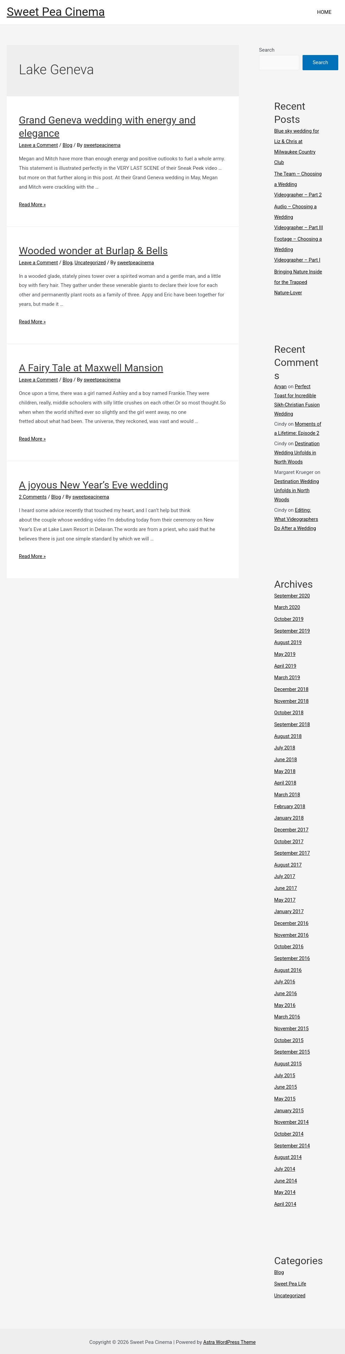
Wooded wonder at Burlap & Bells (93, 250)
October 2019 (289, 634)
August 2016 (288, 976)
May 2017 (285, 907)
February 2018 (290, 816)
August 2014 (288, 1158)
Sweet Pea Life (291, 1283)
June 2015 (286, 1090)
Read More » (33, 204)
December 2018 (292, 702)
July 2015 (285, 1078)
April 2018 (285, 793)
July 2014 (285, 1169)
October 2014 (289, 1135)
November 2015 (292, 1033)
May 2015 (285, 1101)
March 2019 (287, 691)
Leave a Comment (39, 145)
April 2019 (285, 679)
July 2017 (285, 884)
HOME (326, 12)
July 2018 (285, 759)
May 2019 (285, 668)
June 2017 (286, 896)
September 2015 (292, 1055)
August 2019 (288, 657)
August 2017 (288, 873)
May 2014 (285, 1192)
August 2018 (288, 748)
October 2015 (289, 1044)
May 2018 (285, 782)
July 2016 (285, 987)
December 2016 (292, 930)
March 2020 (287, 622)
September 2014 (292, 1146)
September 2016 (292, 964)
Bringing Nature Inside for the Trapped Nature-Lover (298, 298)
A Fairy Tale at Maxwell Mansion (91, 368)
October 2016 (289, 953)
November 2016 (292, 941)
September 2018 (292, 736)
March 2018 (287, 805)
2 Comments (33, 497)
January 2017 (289, 918)
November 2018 (292, 714)
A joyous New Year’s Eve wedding (93, 485)
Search (267, 50)
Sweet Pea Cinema (56, 12)
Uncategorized (92, 262)
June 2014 (286, 1181)
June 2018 (286, 771)
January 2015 (289, 1112)
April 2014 (285, 1203)
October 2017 (289, 850)
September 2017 (292, 862)
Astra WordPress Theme (229, 1340)
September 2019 (292, 645)
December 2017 (292, 839)
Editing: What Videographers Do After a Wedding (297, 534)
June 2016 (286, 998)
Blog (69, 145)
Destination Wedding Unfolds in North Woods (297, 468)
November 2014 (292, 1124)
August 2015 (288, 1067)
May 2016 (285, 1010)
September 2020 (292, 611)
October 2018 (289, 725)
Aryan (280, 402)
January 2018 (289, 827)
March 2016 (287, 1021)
